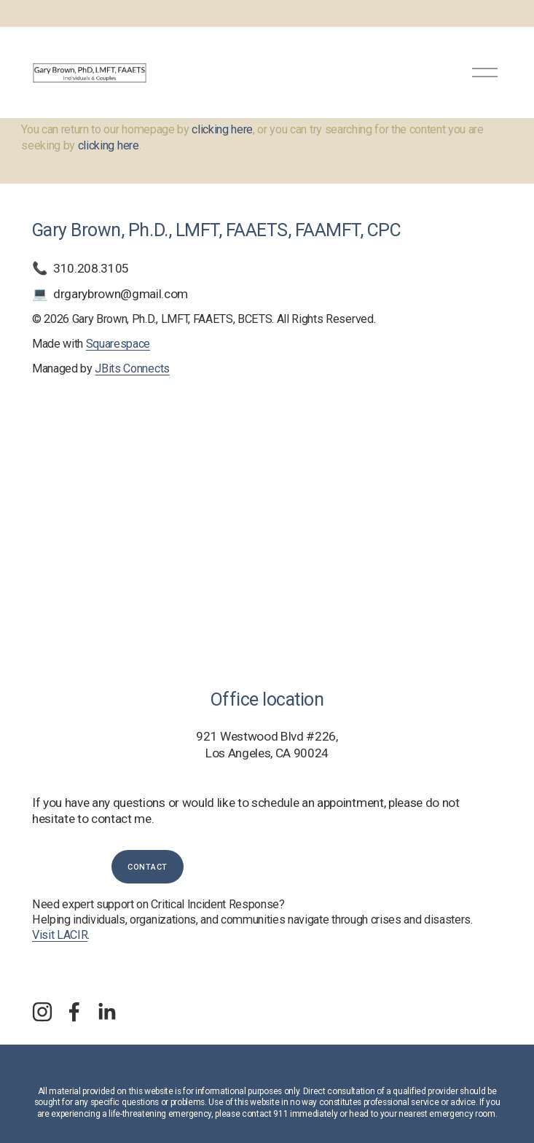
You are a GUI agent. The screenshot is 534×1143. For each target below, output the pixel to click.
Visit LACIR (59, 935)
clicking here (222, 129)
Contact (147, 867)
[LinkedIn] (106, 1012)
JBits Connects (132, 368)
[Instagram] (42, 1012)
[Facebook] (74, 1012)
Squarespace (118, 344)
